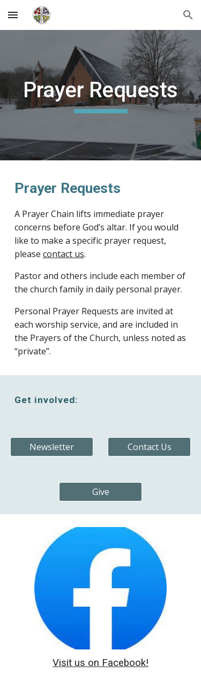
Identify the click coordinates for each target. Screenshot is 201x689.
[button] (13, 14)
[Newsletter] (52, 446)
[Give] (100, 491)
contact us (63, 254)
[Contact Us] (149, 446)
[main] (100, 95)
